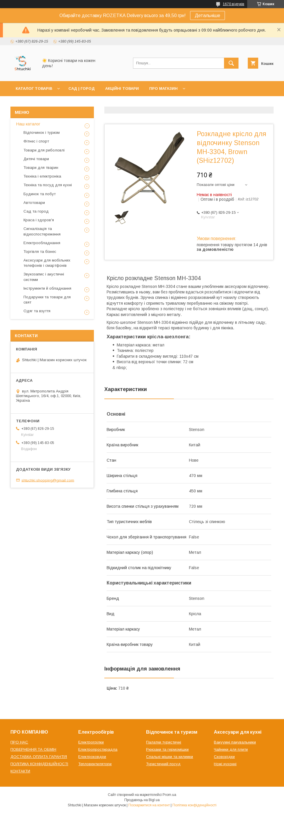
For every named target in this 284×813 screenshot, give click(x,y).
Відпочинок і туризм (41, 132)
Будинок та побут (39, 194)
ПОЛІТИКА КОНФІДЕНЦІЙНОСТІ (39, 764)
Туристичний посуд (163, 764)
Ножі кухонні (225, 764)
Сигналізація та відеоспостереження (42, 231)
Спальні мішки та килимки (169, 756)
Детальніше (207, 15)
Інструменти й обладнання (47, 288)
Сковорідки (224, 756)
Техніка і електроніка (42, 176)
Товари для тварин (40, 167)
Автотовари (34, 202)
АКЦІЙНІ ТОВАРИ (122, 88)
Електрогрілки (91, 742)
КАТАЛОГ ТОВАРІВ (34, 88)
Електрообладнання (41, 243)
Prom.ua (169, 795)
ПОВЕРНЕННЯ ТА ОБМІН (33, 749)
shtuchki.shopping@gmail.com (47, 480)
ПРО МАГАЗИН (163, 88)
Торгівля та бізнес (39, 251)
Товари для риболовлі (44, 150)
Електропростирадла (97, 749)
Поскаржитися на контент (149, 805)
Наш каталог (28, 124)
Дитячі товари (36, 159)
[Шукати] (231, 63)
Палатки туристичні (163, 742)
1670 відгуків (233, 4)
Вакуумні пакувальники (235, 742)
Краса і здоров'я (38, 220)
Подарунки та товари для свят (47, 299)
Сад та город (36, 211)
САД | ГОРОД (81, 88)
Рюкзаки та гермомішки (167, 749)
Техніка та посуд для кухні (47, 185)
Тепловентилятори (95, 764)
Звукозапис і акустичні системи (43, 277)
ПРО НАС (19, 742)
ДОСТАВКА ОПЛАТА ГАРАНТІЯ (38, 756)
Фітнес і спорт (36, 141)
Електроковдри (92, 756)
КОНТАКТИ (20, 771)
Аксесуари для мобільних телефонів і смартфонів (46, 263)
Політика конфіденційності (194, 805)
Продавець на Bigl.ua (142, 800)
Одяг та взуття (36, 311)
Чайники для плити (231, 749)
